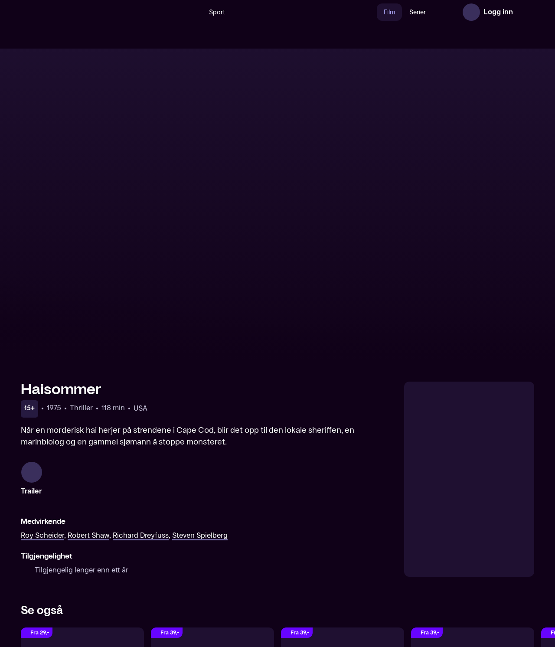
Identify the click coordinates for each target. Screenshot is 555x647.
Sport (198, 12)
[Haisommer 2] (82, 513)
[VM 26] (286, 12)
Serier (399, 12)
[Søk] (174, 12)
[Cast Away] (342, 513)
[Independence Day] (212, 513)
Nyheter (432, 12)
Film (370, 12)
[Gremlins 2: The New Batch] (472, 513)
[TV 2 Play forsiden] (86, 12)
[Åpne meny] (525, 12)
